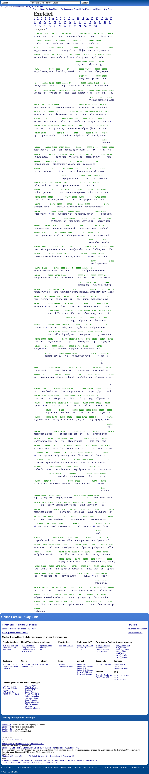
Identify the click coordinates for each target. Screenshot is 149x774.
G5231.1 (61, 524)
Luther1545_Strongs (85, 666)
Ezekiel (40, 7)
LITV (33, 650)
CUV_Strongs (124, 675)
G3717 (58, 154)
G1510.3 (37, 587)
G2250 (73, 587)
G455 (96, 48)
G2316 (69, 55)
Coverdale (106, 646)
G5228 (57, 452)
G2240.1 (46, 119)
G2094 (80, 33)
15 (92, 18)
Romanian (28, 708)
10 (69, 18)
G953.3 (57, 310)
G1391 (96, 594)
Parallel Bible (133, 625)
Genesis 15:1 (29, 760)
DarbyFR (123, 664)
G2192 (79, 190)
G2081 (68, 559)
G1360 (62, 417)
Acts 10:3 (37, 763)
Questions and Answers (28, 768)
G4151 (91, 97)
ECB (23, 652)
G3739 (56, 268)
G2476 (95, 431)
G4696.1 (37, 161)
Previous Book (39, 9)
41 (60, 26)
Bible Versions (18, 7)
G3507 (57, 104)
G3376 (110, 33)
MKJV (85, 646)
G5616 (87, 452)
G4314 (81, 76)
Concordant (26, 650)
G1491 (106, 303)
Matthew (99, 648)
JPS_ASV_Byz (9, 692)
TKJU (79, 650)
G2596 (93, 261)
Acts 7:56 (36, 756)
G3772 (37, 55)
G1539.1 (101, 254)
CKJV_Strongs (121, 657)
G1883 (51, 254)
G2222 (78, 417)
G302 (63, 268)
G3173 (65, 104)
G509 (104, 240)
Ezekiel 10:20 (50, 748)
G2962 (104, 69)
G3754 (62, 445)
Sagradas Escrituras (104, 675)
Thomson (6, 664)
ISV (68, 646)
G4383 (37, 147)
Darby (24, 648)
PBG (26, 704)
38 (45, 26)
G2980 (37, 609)
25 (60, 22)
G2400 (111, 90)
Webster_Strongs (122, 650)
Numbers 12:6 (53, 760)
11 (73, 18)
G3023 (84, 218)
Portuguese (33, 704)
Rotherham (31, 648)
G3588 (61, 33)
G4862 (48, 417)
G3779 (88, 587)
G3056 (97, 69)
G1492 (53, 55)
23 (50, 22)
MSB (9, 650)
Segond (123, 666)
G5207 (104, 76)
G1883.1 (37, 467)
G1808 (100, 97)
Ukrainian (36, 708)
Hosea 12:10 (91, 760)
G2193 (83, 566)
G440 (95, 282)
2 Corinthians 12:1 (49, 763)
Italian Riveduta (31, 700)
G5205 (81, 587)
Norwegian (29, 706)
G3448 (66, 225)
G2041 (50, 339)
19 (111, 18)
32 (95, 22)
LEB (14, 648)
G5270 (58, 467)
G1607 (93, 296)
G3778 (101, 55)
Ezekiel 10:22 (62, 748)
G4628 (37, 154)
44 (75, 26)
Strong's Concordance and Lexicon (62, 768)
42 (65, 26)
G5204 (58, 502)
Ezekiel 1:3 (6, 748)
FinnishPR (35, 694)
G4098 (56, 602)
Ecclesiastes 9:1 (8, 744)
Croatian (28, 690)
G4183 (66, 502)
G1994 (81, 197)
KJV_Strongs (121, 648)
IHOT (42, 650)
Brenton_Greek (9, 666)
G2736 (89, 566)
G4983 (66, 254)
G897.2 (37, 204)
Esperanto (35, 692)
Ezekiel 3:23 (28, 748)
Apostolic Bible (9, 772)
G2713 (69, 204)
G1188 (100, 218)
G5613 (106, 111)
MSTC (79, 646)
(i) (46, 29)
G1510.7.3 (70, 268)
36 (35, 26)
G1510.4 (95, 339)
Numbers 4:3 (7, 739)
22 (45, 22)
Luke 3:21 (18, 756)
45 (80, 26)
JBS (107, 677)
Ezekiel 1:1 (6, 725)
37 (40, 26)
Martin (117, 666)
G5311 (64, 367)
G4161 (92, 325)
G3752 (104, 580)
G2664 (73, 516)
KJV (4, 646)
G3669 (60, 211)
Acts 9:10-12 (27, 763)
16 (97, 18)
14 (87, 18)
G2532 (39, 33)
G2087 (90, 190)
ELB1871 (81, 672)
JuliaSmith (29, 646)
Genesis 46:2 (40, 760)
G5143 (70, 303)
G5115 (97, 580)
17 (102, 18)
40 (55, 26)
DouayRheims (101, 652)
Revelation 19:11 (69, 756)
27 (70, 22)
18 (106, 18)
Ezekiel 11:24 (17, 760)
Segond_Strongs (121, 668)
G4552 (76, 538)
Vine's (145, 768)
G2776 (63, 452)
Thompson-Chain (109, 768)
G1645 (85, 161)
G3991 (39, 40)
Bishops (106, 650)
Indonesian (29, 698)
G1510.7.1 (77, 40)
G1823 (57, 111)
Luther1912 (81, 668)
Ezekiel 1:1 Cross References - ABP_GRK (19, 629)
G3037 (69, 538)
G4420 (78, 147)
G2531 (80, 339)
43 (70, 26)
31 (90, 22)
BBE (60, 646)
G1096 (45, 33)
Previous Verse (67, 9)
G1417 (65, 247)
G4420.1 (72, 474)
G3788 (67, 374)
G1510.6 (106, 524)
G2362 (99, 538)
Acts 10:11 (45, 756)
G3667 (70, 126)
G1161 (109, 353)
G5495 (74, 90)
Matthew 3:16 (7, 756)
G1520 (54, 147)
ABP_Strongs (121, 646)
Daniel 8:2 (81, 760)
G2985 (62, 289)
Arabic (27, 688)
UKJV (86, 648)
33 (100, 22)
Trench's (135, 768)
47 (90, 26)
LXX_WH (34, 664)
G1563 (85, 403)
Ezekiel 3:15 (17, 748)
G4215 (65, 48)
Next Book (108, 9)
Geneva (99, 650)
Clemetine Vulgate (66, 666)
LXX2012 (6, 668)
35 (110, 22)
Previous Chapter (53, 9)
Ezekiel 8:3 (6, 760)
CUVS (117, 677)
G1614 (90, 240)
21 (40, 22)
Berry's (124, 768)
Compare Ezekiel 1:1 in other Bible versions (19, 625)
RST (34, 686)
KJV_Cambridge (9, 686)
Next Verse (86, 9)
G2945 (103, 104)
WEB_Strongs (121, 653)
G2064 (109, 97)
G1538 (59, 204)
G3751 (109, 559)
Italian (36, 698)
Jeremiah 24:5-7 (37, 744)
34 (105, 22)
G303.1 (93, 289)
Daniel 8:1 (72, 760)
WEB (5, 648)
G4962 (74, 289)
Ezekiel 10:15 (39, 748)
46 (85, 26)
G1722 (55, 33)
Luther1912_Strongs (85, 670)
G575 (36, 104)
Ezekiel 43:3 (74, 748)
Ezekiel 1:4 (6, 727)
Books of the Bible (135, 633)
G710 (82, 225)
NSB (64, 646)
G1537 (93, 218)
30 (85, 22)
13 (83, 18)
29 (80, 22)
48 (95, 26)
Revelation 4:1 (56, 756)
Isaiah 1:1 (63, 760)
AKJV (10, 648)
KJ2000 (80, 648)
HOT (42, 664)
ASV (16, 646)
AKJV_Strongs (121, 655)
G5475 (70, 161)
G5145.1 (69, 33)
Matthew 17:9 (16, 763)
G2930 (48, 460)
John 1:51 (27, 756)
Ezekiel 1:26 (7, 731)
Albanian (28, 686)
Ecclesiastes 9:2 (22, 744)
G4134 (58, 374)
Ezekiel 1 (77, 9)
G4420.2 (72, 154)
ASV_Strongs (121, 652)
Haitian (27, 696)
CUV (116, 675)
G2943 (79, 374)
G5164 (93, 310)
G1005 (42, 104)
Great (105, 648)
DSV (98, 664)
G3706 (60, 55)
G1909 (51, 48)
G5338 (94, 104)
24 (55, 22)
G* (80, 48)
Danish (27, 692)
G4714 (102, 587)
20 (35, 22)
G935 (58, 69)
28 (75, 22)
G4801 (71, 247)
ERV (12, 646)
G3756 (74, 197)
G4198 (37, 211)
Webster (14, 688)
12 (78, 18)
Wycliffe (99, 646)
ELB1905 (88, 672)
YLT (8, 646)
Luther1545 (81, 664)
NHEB (5, 694)
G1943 (37, 254)
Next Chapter (97, 9)
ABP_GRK (30, 7)
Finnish (27, 694)
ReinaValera (100, 677)
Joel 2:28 (6, 763)
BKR (33, 690)
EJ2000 (11, 694)
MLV (32, 652)
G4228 (89, 154)
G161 (36, 48)
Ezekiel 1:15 (7, 729)
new (128, 646)
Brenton (14, 664)
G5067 (100, 33)
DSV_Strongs (105, 664)
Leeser (5, 690)
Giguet (117, 664)
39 (50, 26)
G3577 (37, 367)
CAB (17, 666)
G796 (36, 303)
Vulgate (62, 664)
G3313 (37, 183)
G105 (55, 232)
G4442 (51, 111)
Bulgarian (33, 688)
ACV (27, 652)
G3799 (56, 289)
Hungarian (35, 696)
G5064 (80, 126)
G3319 (91, 40)
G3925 (97, 509)
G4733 (93, 452)
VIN (71, 646)
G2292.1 (65, 332)
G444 (76, 133)
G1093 (65, 83)
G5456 (43, 495)
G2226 (92, 126)
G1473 (68, 40)
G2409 (51, 83)
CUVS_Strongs (120, 679)
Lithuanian (35, 702)
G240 (94, 247)
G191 (103, 488)
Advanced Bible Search (137, 629)
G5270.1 (89, 168)
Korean (27, 702)
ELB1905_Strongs (84, 674)
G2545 (37, 289)
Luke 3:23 (18, 739)
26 (65, 22)
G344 (85, 303)
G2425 (89, 502)
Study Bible (5, 7)
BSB (5, 650)
